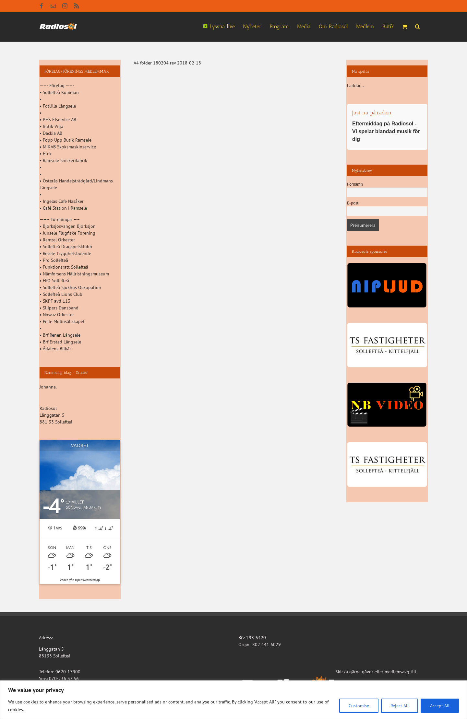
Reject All (399, 706)
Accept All (439, 706)
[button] (417, 26)
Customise (359, 706)
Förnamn (355, 184)
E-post (352, 202)
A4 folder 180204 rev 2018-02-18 (167, 63)
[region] (233, 699)
